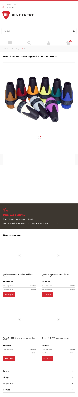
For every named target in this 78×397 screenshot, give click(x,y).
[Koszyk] (68, 42)
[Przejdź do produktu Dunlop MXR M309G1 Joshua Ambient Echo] (19, 258)
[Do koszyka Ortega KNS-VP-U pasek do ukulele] (47, 358)
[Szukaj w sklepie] (37, 31)
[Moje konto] (48, 43)
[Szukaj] (73, 31)
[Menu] (9, 43)
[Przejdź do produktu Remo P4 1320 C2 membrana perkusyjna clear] (19, 322)
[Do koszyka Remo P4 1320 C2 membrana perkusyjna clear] (9, 358)
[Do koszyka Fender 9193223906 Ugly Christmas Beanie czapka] (47, 294)
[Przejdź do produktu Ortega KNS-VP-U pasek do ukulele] (58, 322)
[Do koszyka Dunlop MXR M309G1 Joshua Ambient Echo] (9, 294)
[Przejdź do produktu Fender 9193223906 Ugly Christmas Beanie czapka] (58, 258)
